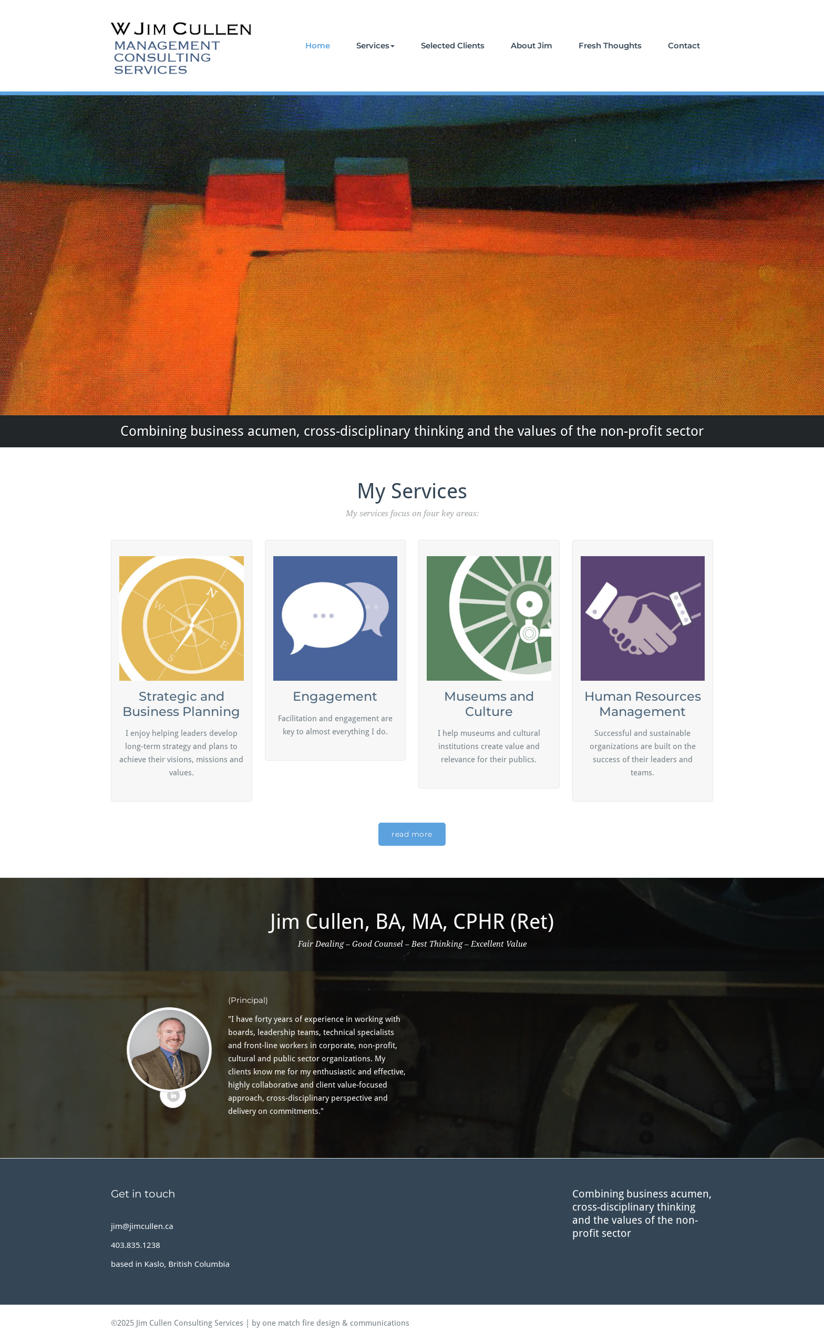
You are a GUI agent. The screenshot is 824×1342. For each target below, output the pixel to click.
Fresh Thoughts (610, 45)
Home (317, 45)
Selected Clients (453, 45)
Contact (684, 45)
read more (412, 834)
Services (375, 45)
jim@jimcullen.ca (142, 1226)
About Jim (531, 45)
